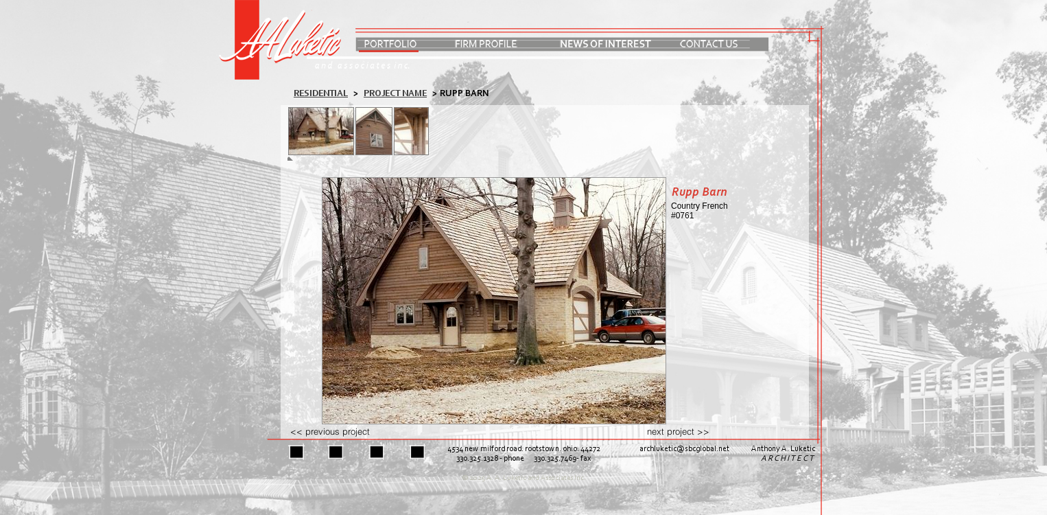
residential (321, 93)
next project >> (678, 431)
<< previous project (330, 431)
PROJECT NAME (395, 93)
